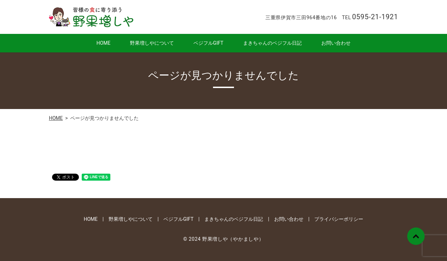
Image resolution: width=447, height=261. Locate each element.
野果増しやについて (152, 43)
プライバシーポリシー (338, 219)
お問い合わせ (336, 43)
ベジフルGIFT (208, 43)
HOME (103, 43)
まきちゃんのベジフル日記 (272, 43)
